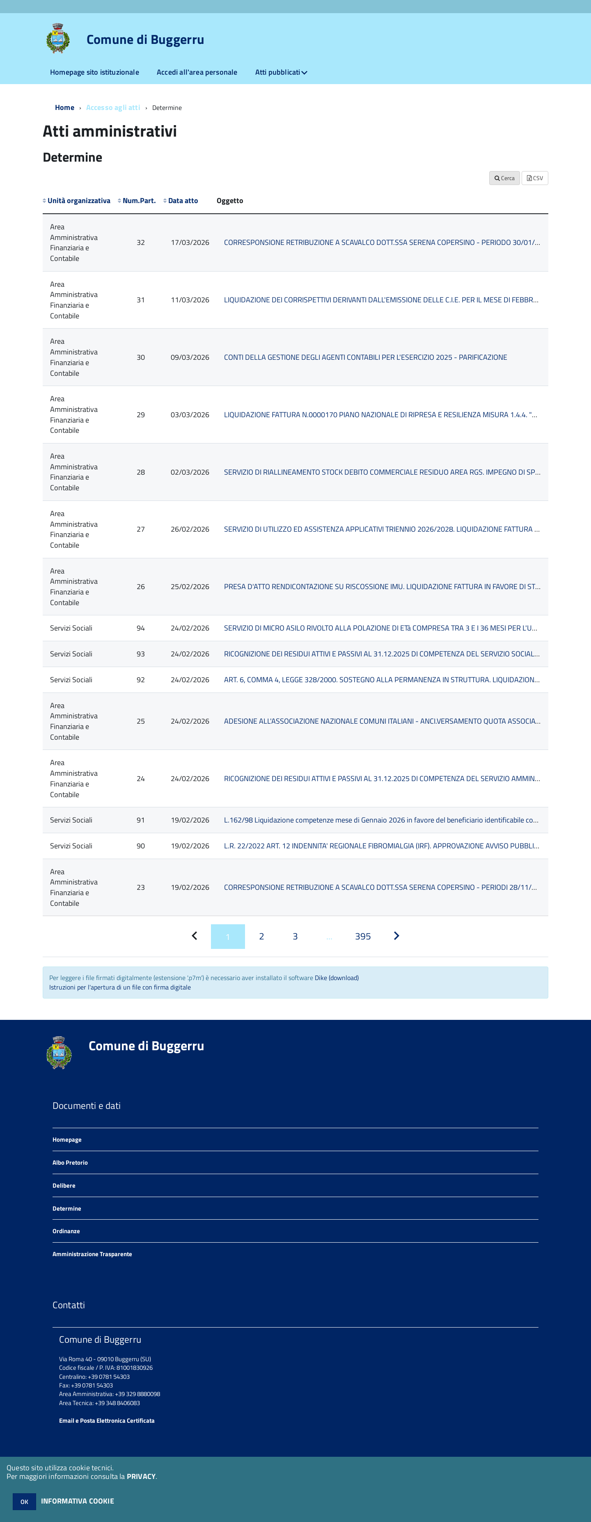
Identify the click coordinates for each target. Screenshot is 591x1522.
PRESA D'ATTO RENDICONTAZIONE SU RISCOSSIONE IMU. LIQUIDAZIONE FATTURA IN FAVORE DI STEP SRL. (391, 586)
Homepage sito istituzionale (94, 72)
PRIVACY (141, 1476)
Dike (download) (337, 978)
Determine (67, 1208)
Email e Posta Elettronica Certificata (107, 1420)
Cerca (505, 178)
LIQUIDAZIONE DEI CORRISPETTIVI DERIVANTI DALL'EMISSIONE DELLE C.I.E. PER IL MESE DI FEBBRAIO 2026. (394, 299)
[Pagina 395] (363, 936)
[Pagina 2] (262, 936)
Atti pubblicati (277, 72)
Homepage (67, 1139)
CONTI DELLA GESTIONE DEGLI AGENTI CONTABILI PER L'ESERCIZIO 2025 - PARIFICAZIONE (365, 357)
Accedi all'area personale (197, 72)
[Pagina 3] (295, 936)
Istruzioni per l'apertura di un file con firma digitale (120, 987)
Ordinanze (66, 1231)
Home (64, 107)
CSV (535, 178)
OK (24, 1501)
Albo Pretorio (70, 1162)
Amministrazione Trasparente (92, 1254)
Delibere (64, 1185)
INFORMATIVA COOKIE (77, 1500)
